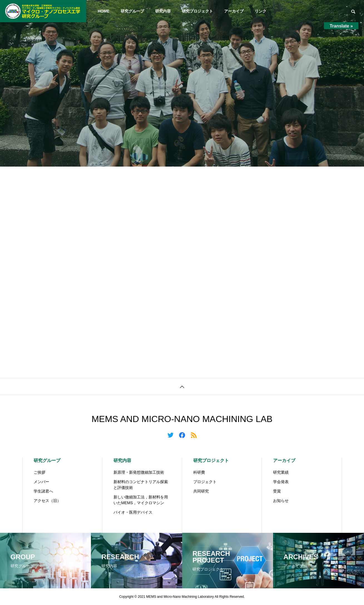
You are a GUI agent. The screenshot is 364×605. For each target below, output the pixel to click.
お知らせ (281, 500)
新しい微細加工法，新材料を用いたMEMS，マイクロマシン (140, 500)
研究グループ (132, 11)
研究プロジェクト (197, 11)
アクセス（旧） (47, 500)
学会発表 (281, 482)
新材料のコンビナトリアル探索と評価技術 (140, 485)
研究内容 (163, 11)
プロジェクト (205, 482)
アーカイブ (234, 11)
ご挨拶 (39, 472)
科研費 (199, 472)
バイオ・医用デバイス (132, 512)
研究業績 (281, 472)
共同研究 (201, 491)
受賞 (277, 491)
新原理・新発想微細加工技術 (138, 472)
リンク (260, 11)
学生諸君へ (43, 491)
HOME (104, 11)
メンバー (41, 482)
